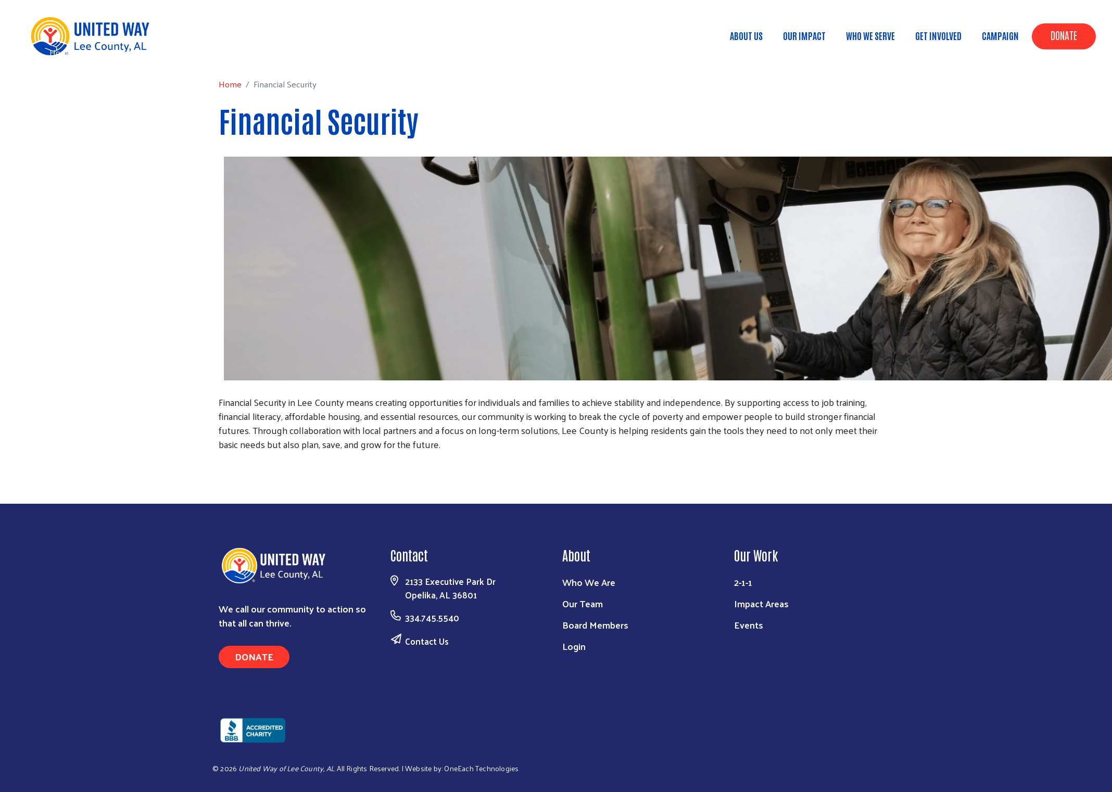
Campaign (1000, 35)
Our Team (582, 603)
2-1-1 (743, 582)
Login (574, 646)
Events (748, 625)
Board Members (595, 625)
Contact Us (427, 641)
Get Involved (938, 35)
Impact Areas (761, 603)
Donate (1064, 35)
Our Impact (804, 35)
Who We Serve (870, 35)
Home (60, 52)
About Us (746, 35)
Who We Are (588, 582)
